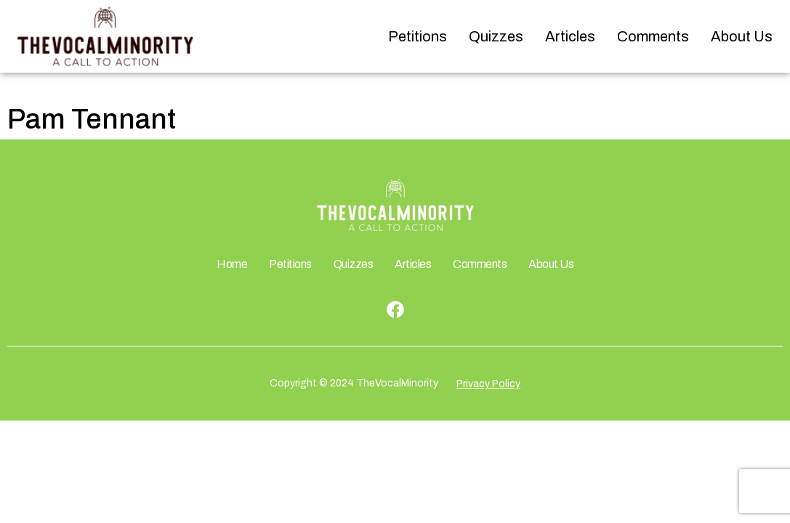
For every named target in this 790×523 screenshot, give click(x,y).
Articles (570, 36)
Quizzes (496, 36)
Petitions (417, 36)
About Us (742, 36)
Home (232, 264)
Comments (653, 36)
